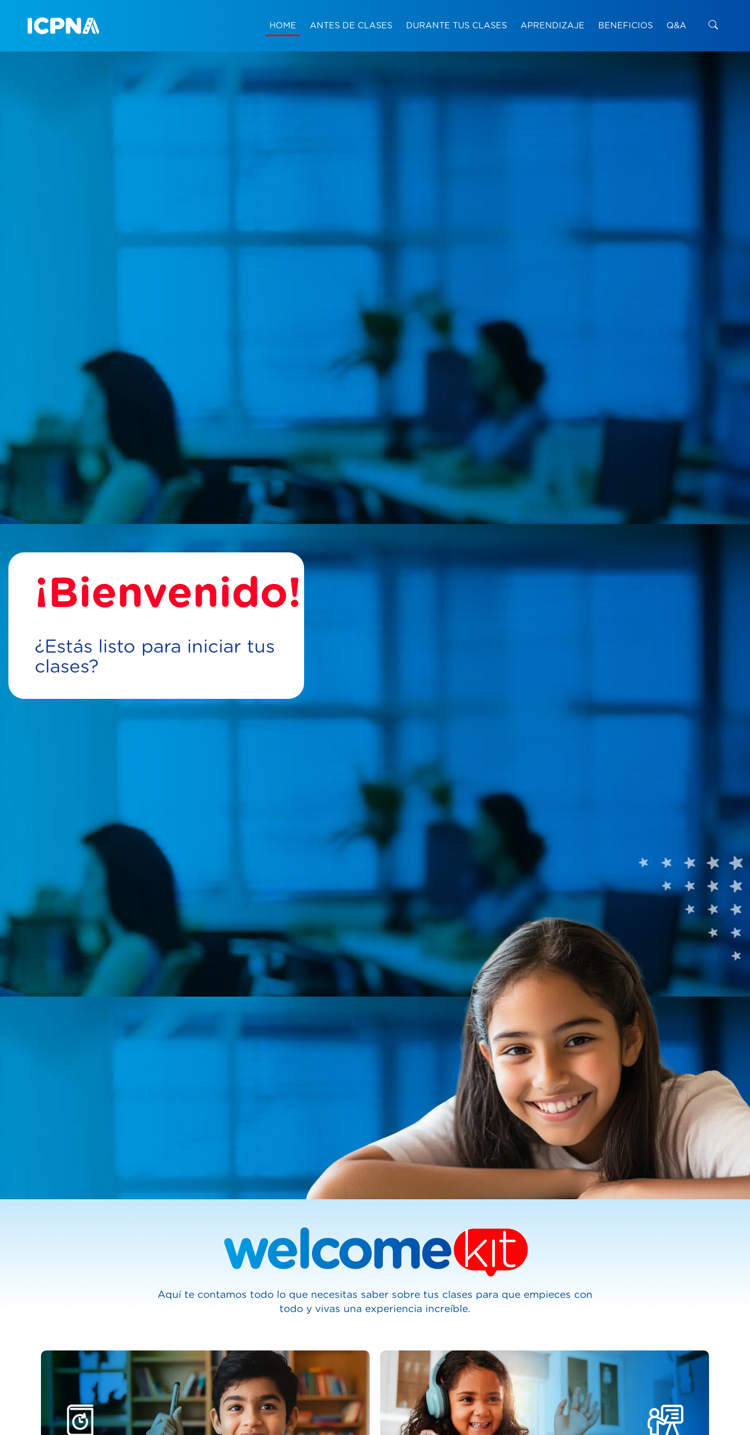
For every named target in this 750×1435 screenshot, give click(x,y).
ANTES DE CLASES (351, 26)
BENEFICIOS (625, 26)
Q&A (676, 26)
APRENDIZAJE (552, 26)
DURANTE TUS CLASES (456, 26)
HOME (282, 26)
